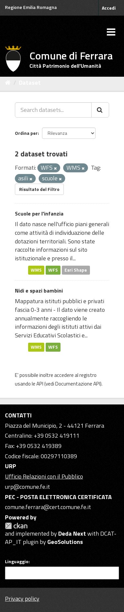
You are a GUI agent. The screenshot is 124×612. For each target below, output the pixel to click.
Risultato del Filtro (39, 189)
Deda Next (72, 533)
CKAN (16, 525)
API (39, 384)
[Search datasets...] (53, 110)
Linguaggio (16, 561)
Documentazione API (77, 384)
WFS (53, 270)
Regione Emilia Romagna (31, 7)
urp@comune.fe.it (27, 486)
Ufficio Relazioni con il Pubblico (44, 476)
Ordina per (26, 133)
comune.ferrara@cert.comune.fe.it (48, 506)
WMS (36, 270)
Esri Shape (75, 270)
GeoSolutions (65, 541)
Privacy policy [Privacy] (22, 598)
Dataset (30, 82)
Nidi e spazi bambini (39, 291)
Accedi (109, 7)
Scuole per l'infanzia (39, 214)
